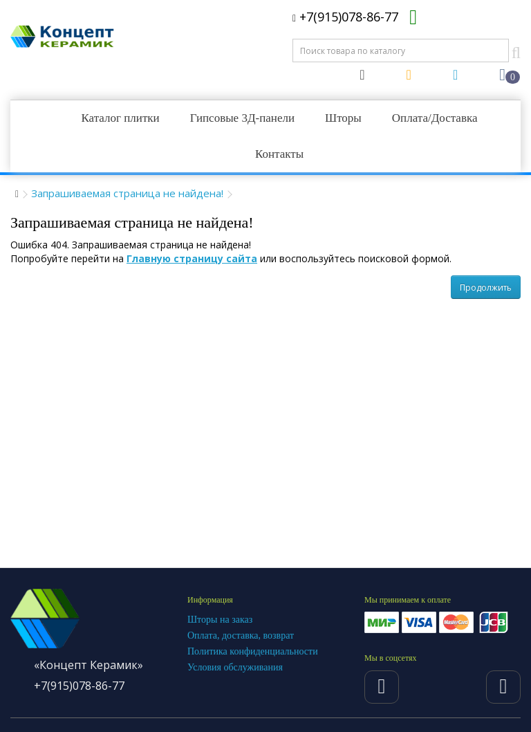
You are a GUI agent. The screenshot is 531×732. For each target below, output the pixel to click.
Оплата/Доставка (435, 118)
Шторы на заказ (219, 619)
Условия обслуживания (235, 667)
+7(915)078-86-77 (345, 16)
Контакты (279, 154)
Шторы (343, 118)
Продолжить (486, 287)
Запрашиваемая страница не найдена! (127, 193)
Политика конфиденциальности (252, 651)
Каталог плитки (120, 118)
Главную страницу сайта (192, 258)
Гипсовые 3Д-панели (242, 118)
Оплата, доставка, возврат (240, 635)
